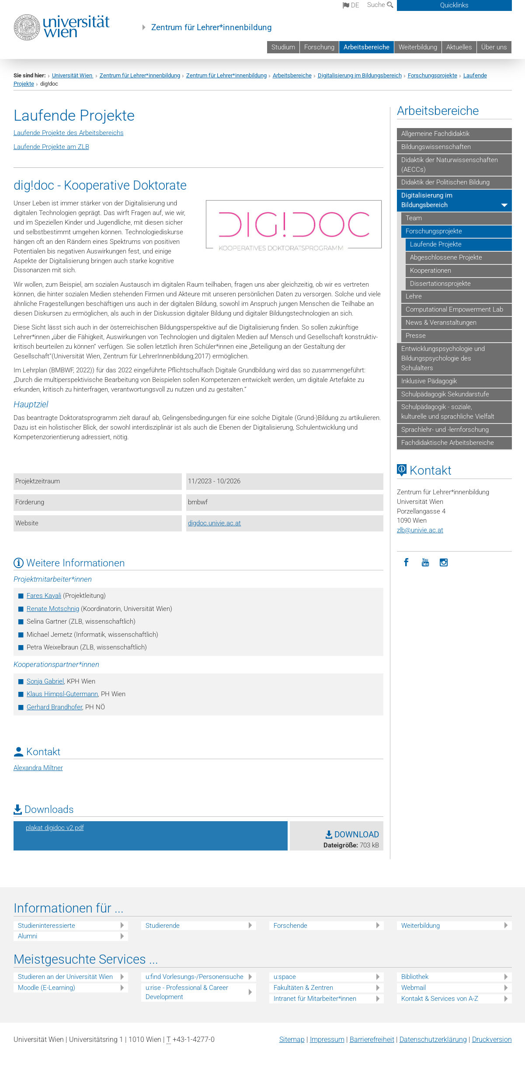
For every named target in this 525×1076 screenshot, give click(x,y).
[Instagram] (444, 562)
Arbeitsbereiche (366, 47)
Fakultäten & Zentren (303, 988)
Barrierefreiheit (372, 1039)
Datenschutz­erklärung (433, 1039)
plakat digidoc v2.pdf (55, 828)
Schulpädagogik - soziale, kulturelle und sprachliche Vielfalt (447, 411)
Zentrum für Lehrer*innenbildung (211, 27)
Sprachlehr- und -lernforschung (445, 430)
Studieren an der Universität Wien (65, 977)
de (351, 5)
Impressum (327, 1039)
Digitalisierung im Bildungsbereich (360, 75)
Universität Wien (73, 75)
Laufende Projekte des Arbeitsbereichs (69, 133)
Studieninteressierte (46, 926)
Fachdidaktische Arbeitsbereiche (447, 443)
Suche (380, 5)
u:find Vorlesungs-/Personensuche (194, 977)
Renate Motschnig (53, 609)
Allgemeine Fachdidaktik (435, 134)
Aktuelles (459, 47)
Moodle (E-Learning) (46, 988)
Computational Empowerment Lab (454, 309)
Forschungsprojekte (432, 75)
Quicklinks (454, 5)
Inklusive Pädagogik (429, 381)
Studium (283, 47)
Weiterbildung (418, 47)
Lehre (414, 296)
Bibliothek (414, 977)
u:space (285, 977)
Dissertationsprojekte (440, 284)
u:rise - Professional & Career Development (187, 992)
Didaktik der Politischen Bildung (445, 182)
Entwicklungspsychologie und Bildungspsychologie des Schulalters (443, 358)
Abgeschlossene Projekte (446, 257)
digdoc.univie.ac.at (214, 523)
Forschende (290, 926)
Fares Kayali (44, 596)
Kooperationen (430, 270)
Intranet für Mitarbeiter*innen (315, 999)
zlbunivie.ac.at (420, 530)
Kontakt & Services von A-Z (439, 999)
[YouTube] (425, 562)
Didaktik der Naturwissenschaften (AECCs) (449, 165)
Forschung (319, 47)
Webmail (413, 988)
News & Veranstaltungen (441, 322)
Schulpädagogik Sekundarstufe (445, 394)
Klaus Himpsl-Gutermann (62, 694)
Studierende (163, 926)
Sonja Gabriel (45, 681)
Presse (416, 336)
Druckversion (492, 1039)
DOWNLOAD (352, 835)
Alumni (27, 936)
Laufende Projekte (436, 244)
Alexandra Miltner (38, 768)
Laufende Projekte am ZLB (51, 147)
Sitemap (292, 1039)
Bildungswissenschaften (436, 147)
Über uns (494, 47)
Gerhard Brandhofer (54, 707)
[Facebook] (406, 562)
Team (414, 218)
